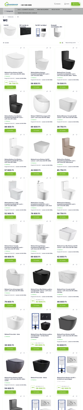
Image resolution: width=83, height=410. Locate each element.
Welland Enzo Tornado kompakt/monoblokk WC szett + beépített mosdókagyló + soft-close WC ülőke (41, 205)
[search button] (58, 4)
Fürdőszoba (10, 16)
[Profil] (67, 4)
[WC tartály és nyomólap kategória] (25, 26)
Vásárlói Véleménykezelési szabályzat (27, 12)
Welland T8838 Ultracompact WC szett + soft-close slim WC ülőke (40, 116)
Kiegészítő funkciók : (10, 78)
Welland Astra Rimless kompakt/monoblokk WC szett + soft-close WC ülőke (66, 204)
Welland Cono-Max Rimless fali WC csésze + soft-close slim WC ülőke (67, 246)
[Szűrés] (1, 28)
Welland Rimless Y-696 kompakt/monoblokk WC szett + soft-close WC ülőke (14, 204)
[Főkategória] (3, 17)
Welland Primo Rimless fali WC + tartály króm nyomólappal (66, 378)
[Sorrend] (72, 42)
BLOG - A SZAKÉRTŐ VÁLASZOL (26, 9)
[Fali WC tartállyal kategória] (40, 25)
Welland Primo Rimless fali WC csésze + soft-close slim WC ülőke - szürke (67, 336)
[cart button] (75, 4)
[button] (9, 11)
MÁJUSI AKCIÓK (56, 9)
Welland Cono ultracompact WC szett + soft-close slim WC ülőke (14, 290)
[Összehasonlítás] (20, 48)
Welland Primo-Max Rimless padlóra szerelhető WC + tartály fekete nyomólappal (41, 336)
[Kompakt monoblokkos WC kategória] (57, 26)
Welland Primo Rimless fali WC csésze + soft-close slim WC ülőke (15, 73)
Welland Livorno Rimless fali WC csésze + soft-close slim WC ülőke (41, 160)
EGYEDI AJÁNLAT (67, 9)
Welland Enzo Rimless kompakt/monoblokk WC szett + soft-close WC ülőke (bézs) (66, 161)
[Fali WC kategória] (6, 25)
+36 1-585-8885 (26, 5)
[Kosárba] (10, 87)
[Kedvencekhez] (24, 48)
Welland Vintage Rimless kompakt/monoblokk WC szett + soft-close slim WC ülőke (40, 247)
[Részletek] (62, 392)
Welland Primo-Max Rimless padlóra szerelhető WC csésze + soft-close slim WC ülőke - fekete (41, 291)
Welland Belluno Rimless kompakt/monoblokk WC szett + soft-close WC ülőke (40, 74)
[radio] (62, 42)
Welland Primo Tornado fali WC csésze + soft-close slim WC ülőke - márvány (67, 291)
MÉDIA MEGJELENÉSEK (42, 9)
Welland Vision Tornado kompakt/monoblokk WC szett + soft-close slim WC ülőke (14, 247)
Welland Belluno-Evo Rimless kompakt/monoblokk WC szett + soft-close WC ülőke (14, 117)
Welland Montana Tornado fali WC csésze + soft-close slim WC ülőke (67, 116)
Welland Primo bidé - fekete (39, 377)
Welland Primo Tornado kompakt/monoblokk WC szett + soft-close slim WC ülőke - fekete (67, 74)
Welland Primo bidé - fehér (12, 334)
